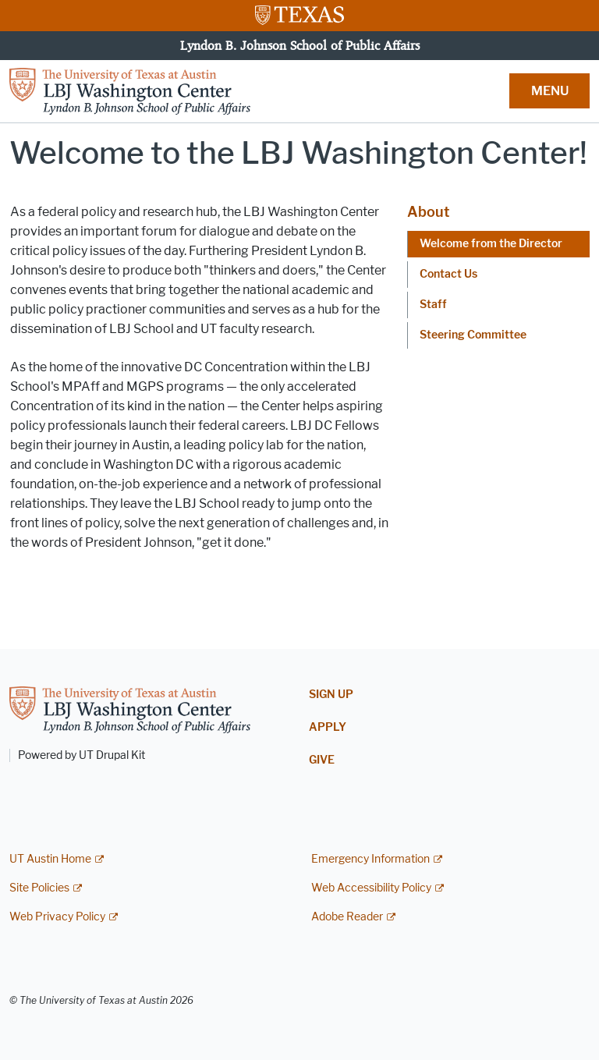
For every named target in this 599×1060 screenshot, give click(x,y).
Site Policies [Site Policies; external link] (39, 888)
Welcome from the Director (491, 243)
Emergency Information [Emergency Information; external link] (370, 859)
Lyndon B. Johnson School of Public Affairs (300, 45)
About (428, 212)
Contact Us (448, 274)
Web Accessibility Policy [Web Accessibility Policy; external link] (371, 888)
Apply (327, 727)
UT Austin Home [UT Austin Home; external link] (50, 859)
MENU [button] (550, 90)
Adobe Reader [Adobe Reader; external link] (347, 917)
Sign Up (331, 694)
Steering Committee (473, 335)
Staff (433, 304)
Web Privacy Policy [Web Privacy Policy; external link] (57, 917)
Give (322, 760)
